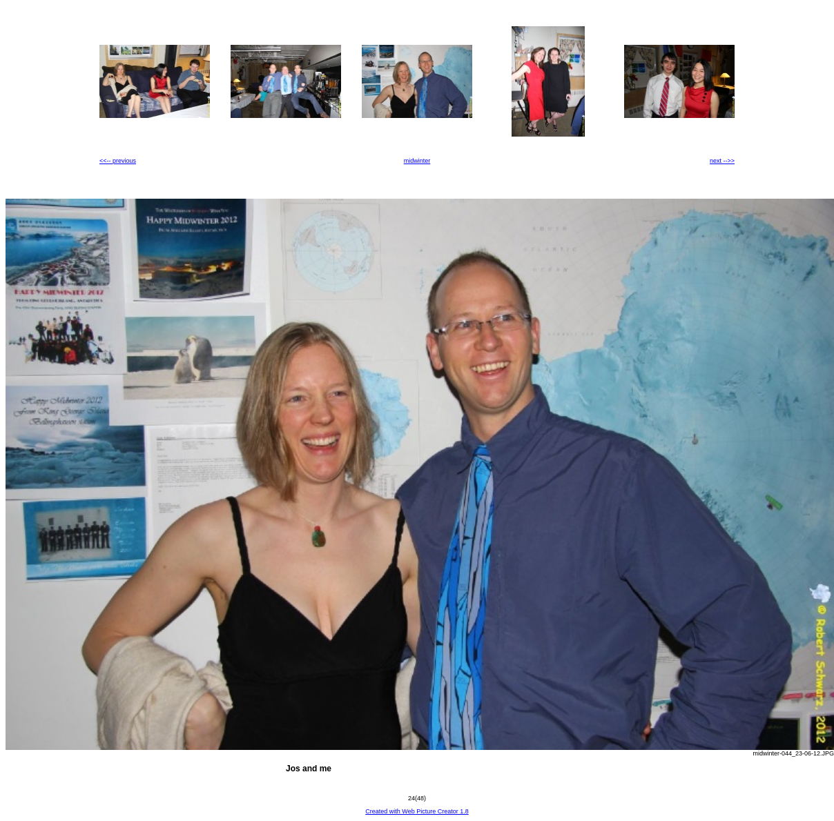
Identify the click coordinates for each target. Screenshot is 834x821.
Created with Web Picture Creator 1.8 (416, 811)
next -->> (722, 160)
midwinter (417, 160)
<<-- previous (117, 160)
